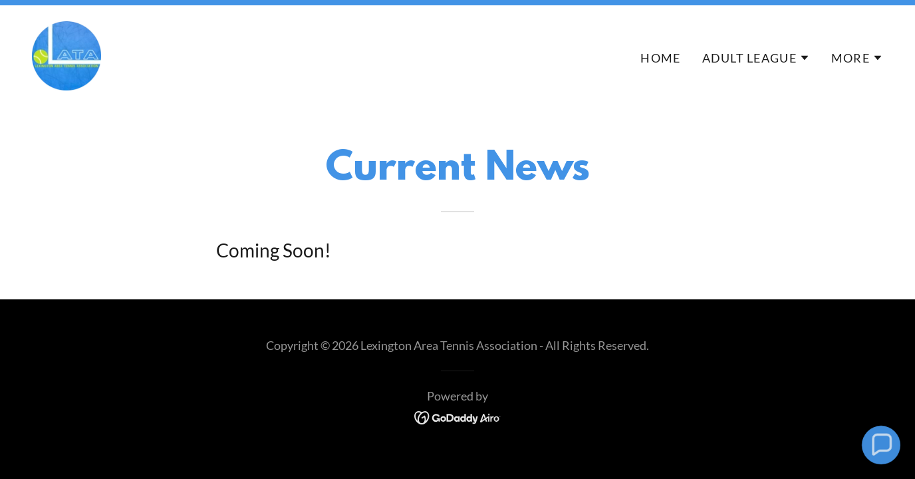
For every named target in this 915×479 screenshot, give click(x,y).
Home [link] (660, 58)
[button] (756, 58)
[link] (66, 54)
